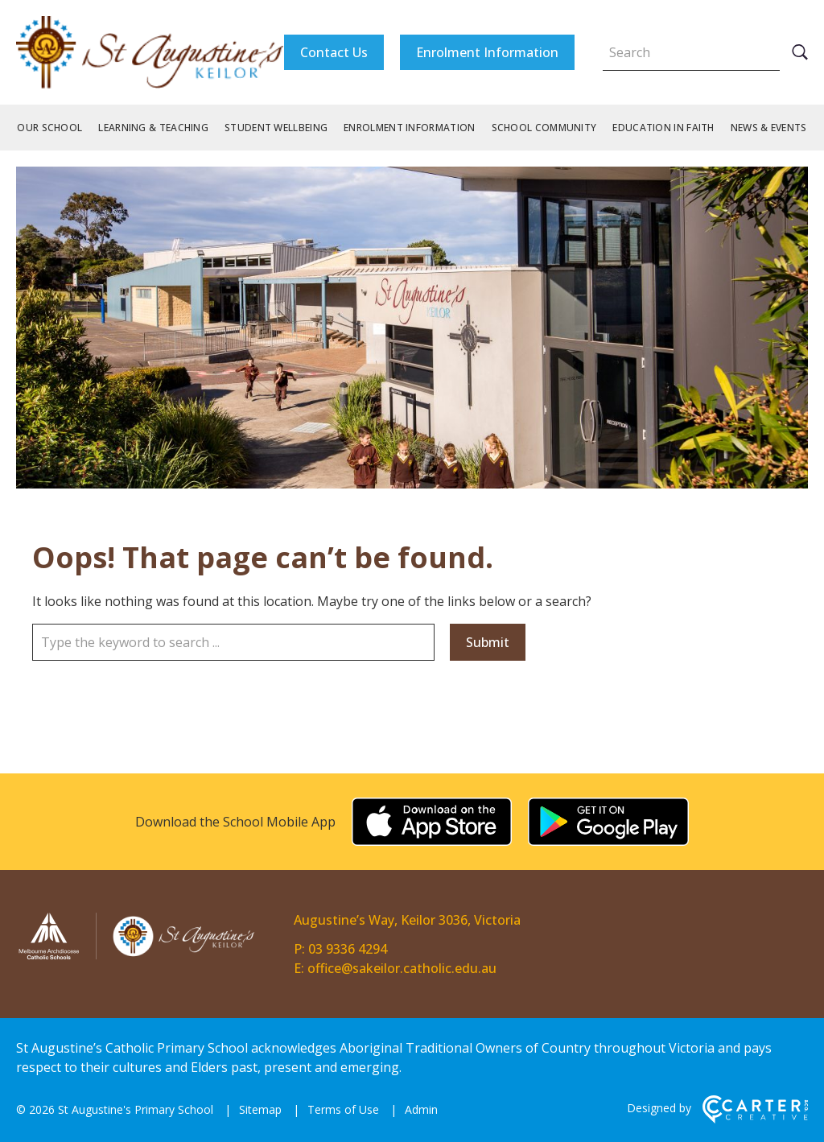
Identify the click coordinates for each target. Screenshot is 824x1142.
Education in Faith (663, 127)
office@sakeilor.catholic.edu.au (401, 968)
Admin (421, 1109)
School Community (544, 127)
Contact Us (334, 52)
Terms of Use (343, 1109)
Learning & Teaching (153, 127)
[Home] (137, 957)
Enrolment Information (487, 52)
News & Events (769, 127)
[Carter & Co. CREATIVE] (755, 1119)
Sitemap (260, 1109)
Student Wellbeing (276, 127)
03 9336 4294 (347, 949)
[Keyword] (691, 52)
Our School (49, 127)
